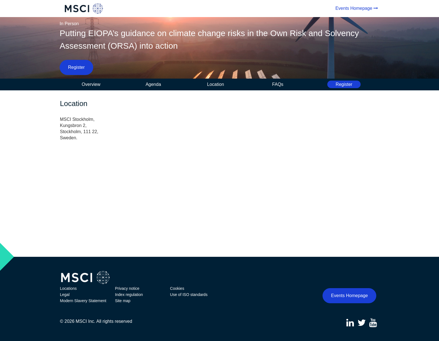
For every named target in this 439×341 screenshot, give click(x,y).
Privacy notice (127, 288)
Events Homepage (353, 8)
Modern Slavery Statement (83, 300)
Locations (68, 288)
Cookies (177, 288)
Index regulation (129, 294)
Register (76, 67)
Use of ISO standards (188, 294)
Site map (122, 300)
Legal (64, 294)
